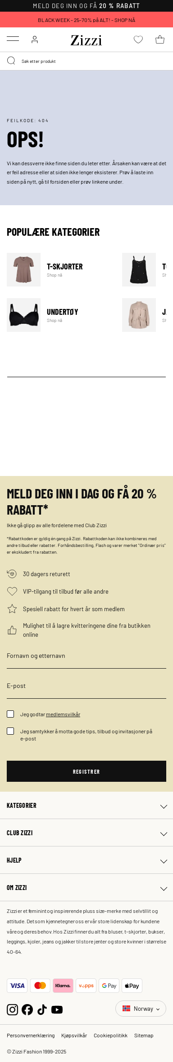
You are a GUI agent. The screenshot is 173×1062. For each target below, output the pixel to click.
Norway (139, 1008)
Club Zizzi (19, 832)
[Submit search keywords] (11, 61)
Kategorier (21, 805)
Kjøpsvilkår (74, 1035)
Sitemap (144, 1035)
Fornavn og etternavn (36, 655)
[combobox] (86, 61)
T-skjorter (59, 269)
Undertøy (59, 315)
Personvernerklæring (31, 1035)
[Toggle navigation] (13, 38)
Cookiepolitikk (110, 1035)
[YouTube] (57, 1008)
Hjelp (14, 860)
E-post (16, 685)
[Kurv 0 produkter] (160, 39)
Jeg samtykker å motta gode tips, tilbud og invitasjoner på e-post (86, 734)
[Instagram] (12, 1008)
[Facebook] (27, 1008)
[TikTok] (42, 1008)
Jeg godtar (50, 714)
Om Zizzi (17, 887)
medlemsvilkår (63, 714)
